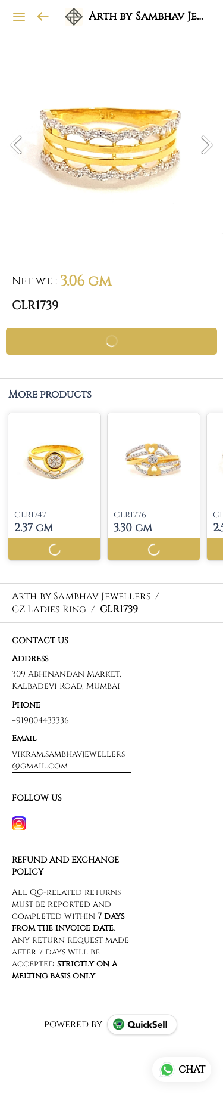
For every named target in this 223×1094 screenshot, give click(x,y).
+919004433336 (40, 720)
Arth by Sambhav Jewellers (147, 17)
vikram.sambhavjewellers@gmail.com (68, 759)
